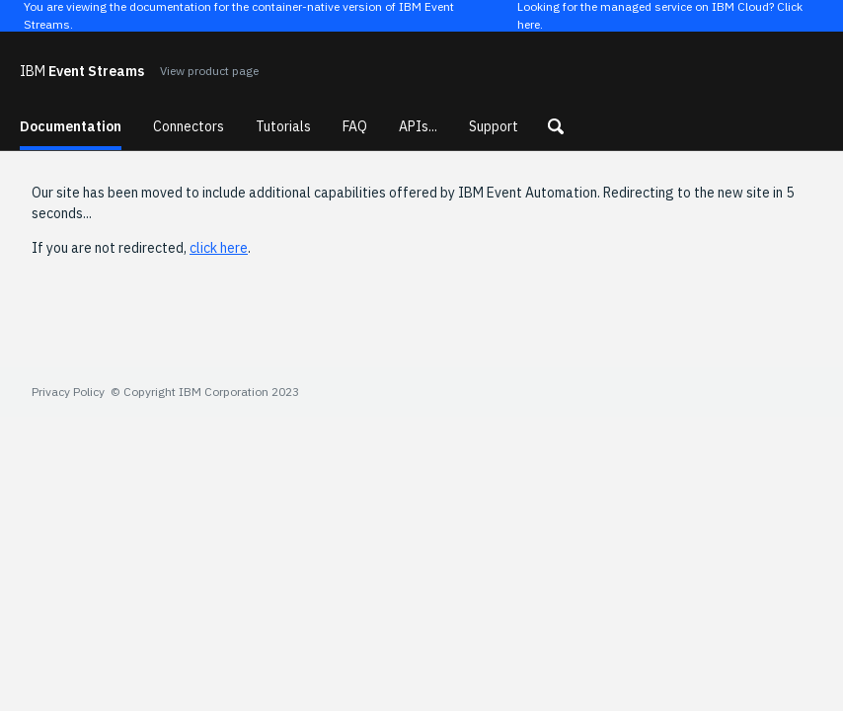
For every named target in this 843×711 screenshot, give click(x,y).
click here (219, 248)
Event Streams (82, 71)
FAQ (355, 126)
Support (493, 126)
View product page (209, 70)
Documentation (70, 126)
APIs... (418, 126)
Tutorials (283, 126)
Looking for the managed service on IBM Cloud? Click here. (660, 16)
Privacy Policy (68, 391)
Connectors (188, 126)
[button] (556, 126)
